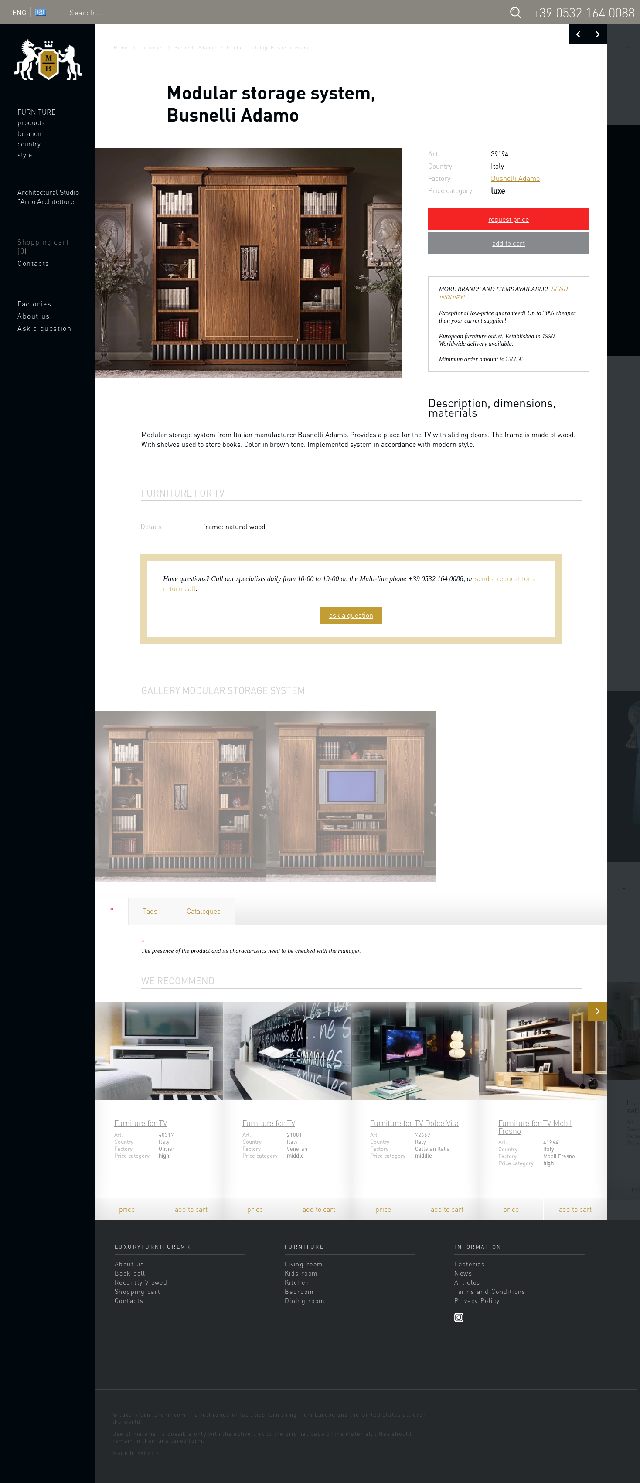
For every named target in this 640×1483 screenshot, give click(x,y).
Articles (467, 1282)
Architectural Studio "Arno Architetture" (48, 196)
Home (121, 47)
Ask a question (44, 328)
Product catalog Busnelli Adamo (269, 47)
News (463, 1273)
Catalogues (204, 910)
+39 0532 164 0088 (584, 12)
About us (33, 315)
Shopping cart (43, 246)
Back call (130, 1273)
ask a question (351, 614)
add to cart (508, 243)
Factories (34, 303)
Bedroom (299, 1291)
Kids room (301, 1273)
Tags (150, 910)
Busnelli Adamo (194, 47)
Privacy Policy (477, 1300)
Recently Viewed (141, 1282)
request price (508, 219)
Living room (304, 1264)
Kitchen (297, 1282)
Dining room (305, 1300)
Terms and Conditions (489, 1291)
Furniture (36, 111)
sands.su (150, 1452)
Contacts (33, 263)
